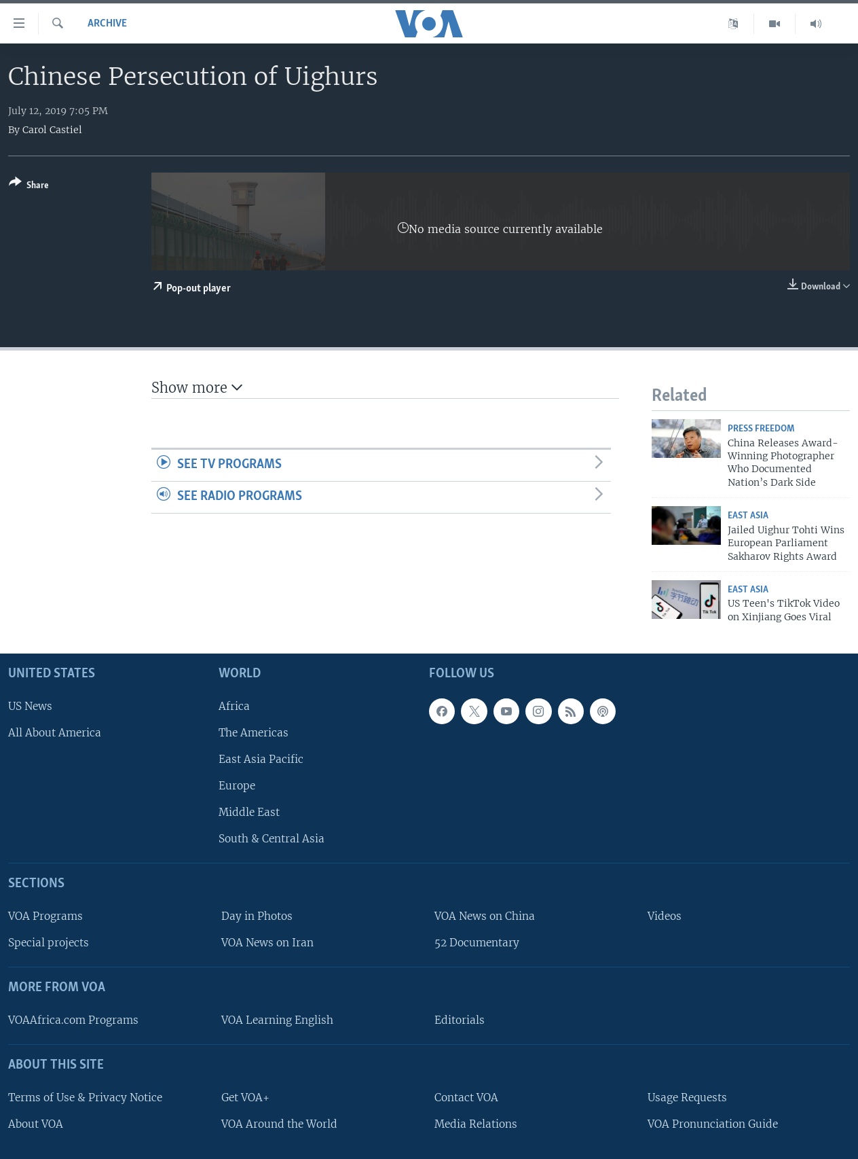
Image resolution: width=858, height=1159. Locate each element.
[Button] (29, 186)
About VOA (35, 1124)
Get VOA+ (245, 1097)
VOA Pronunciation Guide (713, 1124)
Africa (234, 706)
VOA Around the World (279, 1124)
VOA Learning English (277, 1020)
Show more (196, 387)
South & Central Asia (271, 838)
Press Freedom (761, 429)
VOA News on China (484, 916)
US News (30, 706)
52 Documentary (476, 942)
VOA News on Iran (267, 942)
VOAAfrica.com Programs (73, 1020)
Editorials (459, 1020)
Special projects (48, 942)
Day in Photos (257, 916)
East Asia (748, 516)
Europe (237, 785)
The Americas (253, 732)
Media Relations (475, 1124)
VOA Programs (45, 916)
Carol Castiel (52, 130)
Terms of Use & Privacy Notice (85, 1097)
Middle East (249, 812)
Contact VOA (466, 1097)
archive (107, 23)
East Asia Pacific (261, 759)
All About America (54, 732)
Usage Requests (687, 1097)
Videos (665, 916)
